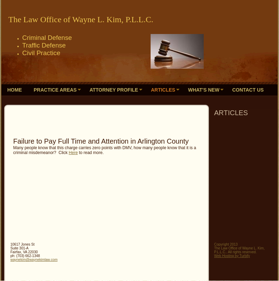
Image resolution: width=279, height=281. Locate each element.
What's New (203, 90)
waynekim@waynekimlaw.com (34, 260)
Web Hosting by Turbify (232, 256)
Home (14, 90)
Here (73, 152)
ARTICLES (163, 90)
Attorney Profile (114, 90)
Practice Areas (55, 90)
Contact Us (248, 90)
